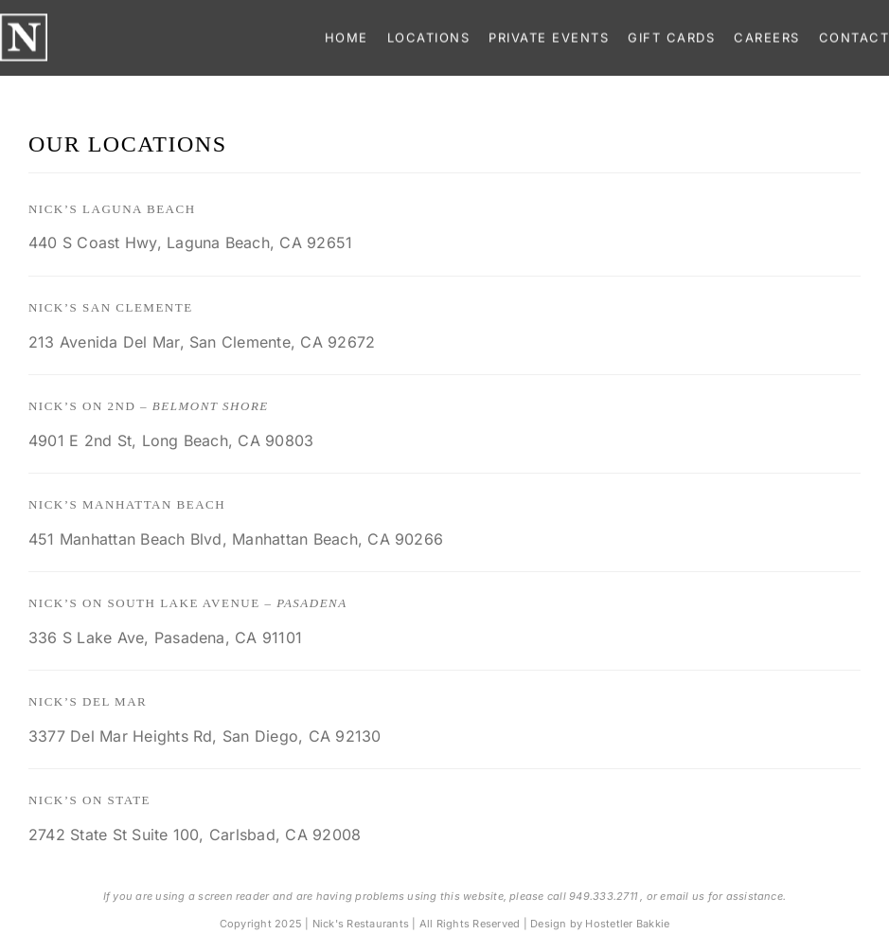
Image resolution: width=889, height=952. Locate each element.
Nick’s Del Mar (87, 701)
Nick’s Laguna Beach (112, 209)
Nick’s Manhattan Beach (126, 504)
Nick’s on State (89, 800)
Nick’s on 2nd (148, 406)
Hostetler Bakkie (627, 923)
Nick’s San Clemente (110, 307)
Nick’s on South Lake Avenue (187, 603)
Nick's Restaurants (360, 923)
